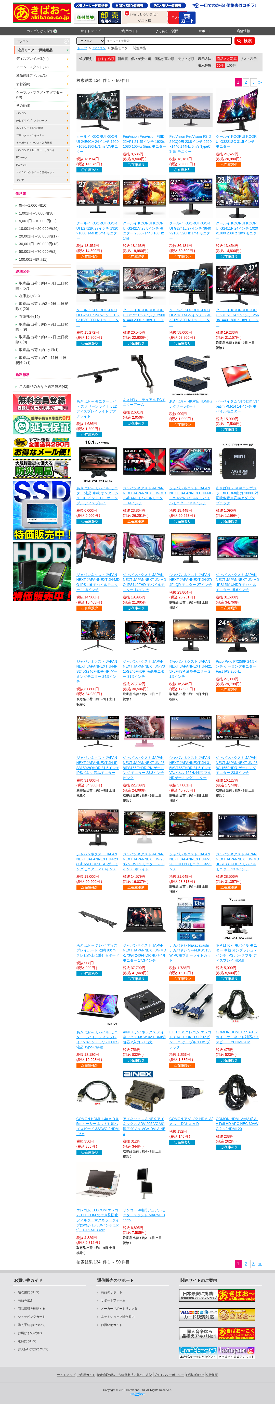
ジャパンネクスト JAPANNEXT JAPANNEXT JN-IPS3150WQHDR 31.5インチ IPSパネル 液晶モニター (97, 765)
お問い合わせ (195, 1374)
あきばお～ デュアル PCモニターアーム (144, 402)
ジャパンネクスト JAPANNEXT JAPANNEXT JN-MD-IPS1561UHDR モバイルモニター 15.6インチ (237, 582)
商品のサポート (111, 1292)
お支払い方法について (33, 1349)
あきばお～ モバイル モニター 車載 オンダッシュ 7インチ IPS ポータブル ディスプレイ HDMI (236, 952)
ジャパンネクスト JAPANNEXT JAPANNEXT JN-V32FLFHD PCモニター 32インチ (190, 861)
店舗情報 (243, 31)
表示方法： (206, 59)
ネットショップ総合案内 (118, 1317)
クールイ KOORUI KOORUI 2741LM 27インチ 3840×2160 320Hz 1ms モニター (190, 317)
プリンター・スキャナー (30, 135)
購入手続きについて (31, 1325)
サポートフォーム (113, 1300)
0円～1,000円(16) (33, 205)
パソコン (22, 41)
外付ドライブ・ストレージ (31, 120)
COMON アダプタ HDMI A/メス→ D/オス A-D (191, 1121)
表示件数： (206, 65)
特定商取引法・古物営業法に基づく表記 (124, 1374)
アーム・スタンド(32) (32, 67)
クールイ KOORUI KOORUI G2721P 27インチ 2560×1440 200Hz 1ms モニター (144, 317)
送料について (27, 1341)
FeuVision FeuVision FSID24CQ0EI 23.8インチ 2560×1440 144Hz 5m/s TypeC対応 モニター (190, 144)
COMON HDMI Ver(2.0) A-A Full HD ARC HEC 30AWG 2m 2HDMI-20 (237, 1124)
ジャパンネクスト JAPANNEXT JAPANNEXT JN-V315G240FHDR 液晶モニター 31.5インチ (144, 669)
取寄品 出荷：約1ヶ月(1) (39, 350)
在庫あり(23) (29, 296)
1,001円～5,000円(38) (37, 213)
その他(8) (23, 105)
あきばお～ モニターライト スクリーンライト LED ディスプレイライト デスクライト (96, 408)
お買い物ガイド (111, 1325)
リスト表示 (248, 59)
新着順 (123, 59)
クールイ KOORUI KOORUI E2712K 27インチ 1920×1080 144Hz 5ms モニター (97, 230)
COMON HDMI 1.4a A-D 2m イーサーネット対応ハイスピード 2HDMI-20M (237, 1037)
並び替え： (87, 59)
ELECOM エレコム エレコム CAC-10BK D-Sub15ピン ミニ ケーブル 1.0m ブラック (190, 1039)
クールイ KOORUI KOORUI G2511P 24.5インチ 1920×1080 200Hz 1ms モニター (98, 317)
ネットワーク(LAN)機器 (29, 128)
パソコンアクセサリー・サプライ (35, 150)
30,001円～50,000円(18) (39, 244)
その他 (20, 179)
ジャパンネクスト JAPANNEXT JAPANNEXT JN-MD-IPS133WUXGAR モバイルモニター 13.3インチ (191, 495)
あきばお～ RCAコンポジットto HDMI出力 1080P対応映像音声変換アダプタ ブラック (237, 495)
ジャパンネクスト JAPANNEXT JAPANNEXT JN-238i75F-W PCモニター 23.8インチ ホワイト (143, 861)
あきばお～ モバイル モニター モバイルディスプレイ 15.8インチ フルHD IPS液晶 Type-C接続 (97, 1039)
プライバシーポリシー (169, 1374)
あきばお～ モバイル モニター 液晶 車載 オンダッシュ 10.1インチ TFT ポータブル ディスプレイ (97, 495)
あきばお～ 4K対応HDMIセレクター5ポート (190, 403)
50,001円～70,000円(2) (38, 251)
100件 (231, 65)
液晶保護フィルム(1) (31, 75)
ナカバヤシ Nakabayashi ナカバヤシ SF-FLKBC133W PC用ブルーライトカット (190, 952)
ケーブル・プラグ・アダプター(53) (39, 95)
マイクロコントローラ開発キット (35, 172)
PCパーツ (22, 157)
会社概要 (212, 1374)
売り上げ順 (186, 59)
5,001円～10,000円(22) (38, 221)
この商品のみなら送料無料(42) (44, 386)
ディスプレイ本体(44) (32, 58)
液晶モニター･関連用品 (35, 50)
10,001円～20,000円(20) (39, 229)
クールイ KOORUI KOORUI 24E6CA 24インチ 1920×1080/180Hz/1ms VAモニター (97, 144)
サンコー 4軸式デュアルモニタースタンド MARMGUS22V (144, 1215)
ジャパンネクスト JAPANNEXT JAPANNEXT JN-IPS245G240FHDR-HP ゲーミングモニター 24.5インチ (97, 671)
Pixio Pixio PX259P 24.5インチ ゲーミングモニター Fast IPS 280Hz (237, 666)
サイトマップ (90, 31)
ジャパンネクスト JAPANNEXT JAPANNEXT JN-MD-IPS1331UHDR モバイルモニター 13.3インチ (237, 861)
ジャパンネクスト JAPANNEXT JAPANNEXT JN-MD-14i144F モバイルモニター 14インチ (144, 495)
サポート (205, 31)
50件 (220, 65)
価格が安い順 (141, 59)
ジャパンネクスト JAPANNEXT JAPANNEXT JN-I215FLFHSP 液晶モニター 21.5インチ (190, 669)
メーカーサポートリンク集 (119, 1308)
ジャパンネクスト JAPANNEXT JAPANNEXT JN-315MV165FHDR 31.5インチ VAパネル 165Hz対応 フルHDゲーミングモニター (190, 768)
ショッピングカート (31, 1317)
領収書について (28, 1292)
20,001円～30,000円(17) (39, 236)
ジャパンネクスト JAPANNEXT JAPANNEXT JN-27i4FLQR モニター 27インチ (190, 580)
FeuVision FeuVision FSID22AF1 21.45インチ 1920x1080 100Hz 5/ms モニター (144, 141)
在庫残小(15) (29, 317)
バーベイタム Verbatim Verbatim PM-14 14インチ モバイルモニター (237, 406)
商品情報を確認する (31, 1308)
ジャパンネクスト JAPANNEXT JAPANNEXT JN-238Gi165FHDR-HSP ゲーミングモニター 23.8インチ (97, 861)
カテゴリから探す (42, 31)
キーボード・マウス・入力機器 (34, 142)
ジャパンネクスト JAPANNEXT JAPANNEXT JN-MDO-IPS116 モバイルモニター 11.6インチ (98, 582)
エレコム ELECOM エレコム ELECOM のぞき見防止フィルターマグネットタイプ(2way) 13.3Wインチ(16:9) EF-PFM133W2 (97, 1220)
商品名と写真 (227, 59)
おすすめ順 (106, 59)
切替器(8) (23, 84)
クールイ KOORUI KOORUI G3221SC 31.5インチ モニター (236, 141)
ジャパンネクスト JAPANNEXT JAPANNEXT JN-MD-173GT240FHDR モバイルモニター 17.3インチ (144, 952)
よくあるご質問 (166, 31)
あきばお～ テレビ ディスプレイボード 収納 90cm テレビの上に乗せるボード (97, 950)
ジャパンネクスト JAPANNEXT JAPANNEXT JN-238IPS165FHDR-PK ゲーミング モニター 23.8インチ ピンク (143, 768)
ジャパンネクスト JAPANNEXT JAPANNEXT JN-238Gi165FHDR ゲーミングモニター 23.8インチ (236, 765)
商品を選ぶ (25, 1300)
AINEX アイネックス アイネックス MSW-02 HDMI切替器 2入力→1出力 (144, 1037)
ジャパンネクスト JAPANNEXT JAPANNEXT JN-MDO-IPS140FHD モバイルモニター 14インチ (144, 582)
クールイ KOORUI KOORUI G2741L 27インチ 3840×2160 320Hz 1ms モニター (190, 230)
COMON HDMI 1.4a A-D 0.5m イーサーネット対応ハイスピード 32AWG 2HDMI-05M (98, 1126)
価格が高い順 (164, 59)
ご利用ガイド (129, 31)
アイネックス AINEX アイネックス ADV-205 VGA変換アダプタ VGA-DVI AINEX (144, 1126)
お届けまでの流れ (30, 1333)
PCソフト (22, 165)
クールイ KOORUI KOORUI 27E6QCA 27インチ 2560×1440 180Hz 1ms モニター (237, 317)
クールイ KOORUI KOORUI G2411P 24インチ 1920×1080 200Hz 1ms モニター (237, 230)
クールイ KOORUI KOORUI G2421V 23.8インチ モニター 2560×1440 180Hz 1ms (143, 230)
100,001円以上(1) (33, 259)
